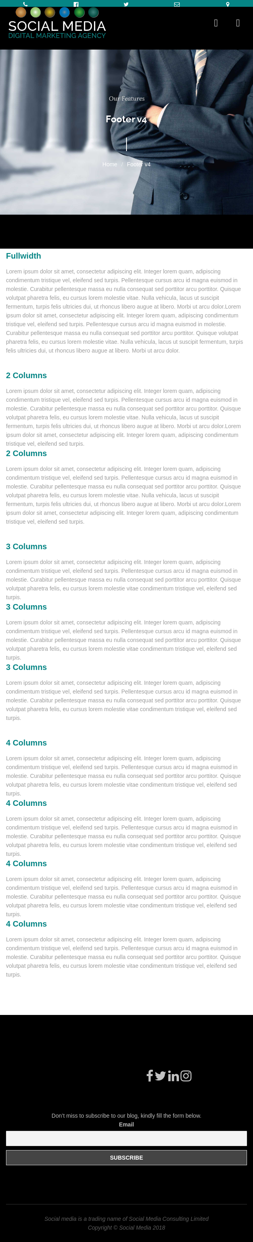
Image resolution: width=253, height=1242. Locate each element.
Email (126, 1124)
